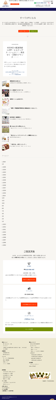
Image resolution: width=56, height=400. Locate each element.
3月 (3, 216)
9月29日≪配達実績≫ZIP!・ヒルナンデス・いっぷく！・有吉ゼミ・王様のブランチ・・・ (15, 52)
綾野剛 (10, 72)
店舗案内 (4, 351)
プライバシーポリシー (34, 364)
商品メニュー (5, 342)
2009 (4, 234)
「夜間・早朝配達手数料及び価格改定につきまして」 (24, 108)
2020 (4, 180)
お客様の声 (32, 352)
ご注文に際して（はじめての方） (9, 382)
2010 (4, 232)
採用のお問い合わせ (7, 377)
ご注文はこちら (34, 31)
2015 (4, 193)
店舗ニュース (5, 361)
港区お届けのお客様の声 (36, 358)
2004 (4, 245)
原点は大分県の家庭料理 (35, 343)
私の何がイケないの (18, 73)
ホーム (3, 9)
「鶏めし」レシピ (33, 349)
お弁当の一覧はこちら (23, 31)
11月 (3, 200)
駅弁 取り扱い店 (6, 354)
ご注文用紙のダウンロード (29, 304)
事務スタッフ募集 (6, 378)
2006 (4, 242)
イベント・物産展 (6, 363)
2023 (4, 172)
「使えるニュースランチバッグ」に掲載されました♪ (23, 135)
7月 (3, 211)
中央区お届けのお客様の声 (36, 354)
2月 (3, 218)
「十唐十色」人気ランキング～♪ (18, 144)
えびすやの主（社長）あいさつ (9, 371)
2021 (4, 177)
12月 (3, 198)
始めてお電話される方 (29, 279)
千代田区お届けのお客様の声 (37, 356)
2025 (4, 167)
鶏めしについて (32, 342)
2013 (4, 224)
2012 (4, 227)
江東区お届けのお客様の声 (36, 360)
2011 (4, 229)
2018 (4, 185)
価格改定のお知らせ (15, 81)
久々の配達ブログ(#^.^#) (16, 90)
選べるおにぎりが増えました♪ (18, 126)
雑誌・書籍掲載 (6, 360)
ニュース (4, 356)
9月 (3, 205)
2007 (4, 240)
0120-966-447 (29, 269)
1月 (3, 164)
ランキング (5, 345)
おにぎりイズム (33, 345)
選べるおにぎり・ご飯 (7, 343)
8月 (3, 208)
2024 (4, 169)
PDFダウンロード (6, 384)
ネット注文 (29, 329)
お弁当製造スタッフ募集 (8, 375)
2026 (4, 161)
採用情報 (4, 369)
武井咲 (6, 72)
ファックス (29, 291)
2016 (4, 190)
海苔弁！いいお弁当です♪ (16, 99)
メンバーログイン (47, 1)
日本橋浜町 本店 (6, 352)
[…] (30, 82)
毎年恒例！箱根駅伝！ (15, 117)
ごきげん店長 (15, 70)
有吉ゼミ (20, 72)
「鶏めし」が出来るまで (35, 347)
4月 (3, 213)
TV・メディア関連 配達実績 (8, 358)
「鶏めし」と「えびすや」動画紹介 (37, 351)
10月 (3, 203)
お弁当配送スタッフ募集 (8, 373)
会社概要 (31, 362)
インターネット (29, 315)
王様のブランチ (15, 72)
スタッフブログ (32, 366)
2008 (4, 237)
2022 (4, 174)
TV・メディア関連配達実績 (15, 74)
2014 (4, 195)
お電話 (29, 266)
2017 (4, 187)
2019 (4, 182)
